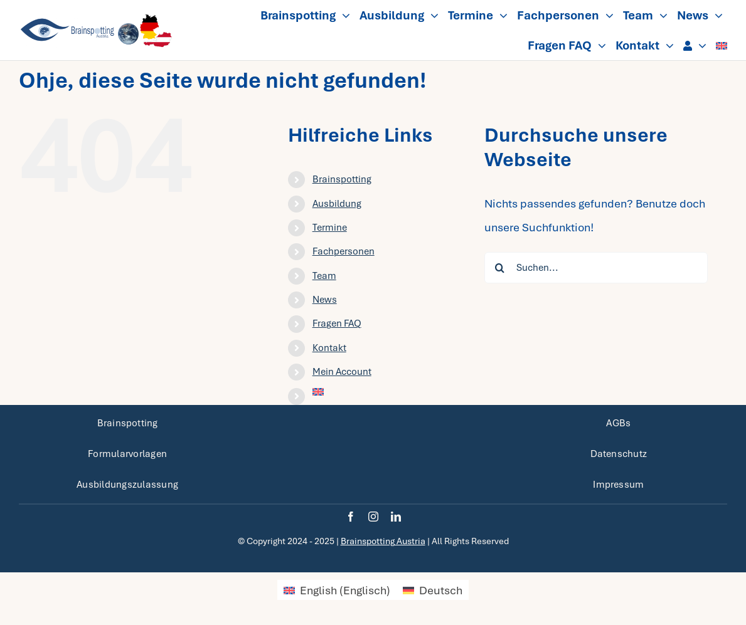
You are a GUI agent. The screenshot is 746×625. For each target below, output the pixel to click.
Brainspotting (341, 179)
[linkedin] (396, 517)
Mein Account (341, 371)
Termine (329, 227)
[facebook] (351, 517)
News (324, 299)
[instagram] (373, 517)
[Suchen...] (596, 267)
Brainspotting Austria (383, 541)
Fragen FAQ (336, 323)
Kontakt (329, 348)
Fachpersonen (343, 251)
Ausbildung (336, 203)
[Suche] (500, 267)
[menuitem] (721, 45)
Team (324, 276)
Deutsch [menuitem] (440, 590)
